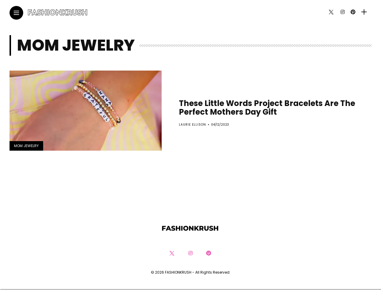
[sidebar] (364, 12)
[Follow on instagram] (343, 12)
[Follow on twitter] (331, 12)
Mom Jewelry (26, 145)
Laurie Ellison (192, 124)
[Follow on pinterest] (353, 12)
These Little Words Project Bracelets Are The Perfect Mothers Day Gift (267, 107)
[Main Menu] (16, 13)
